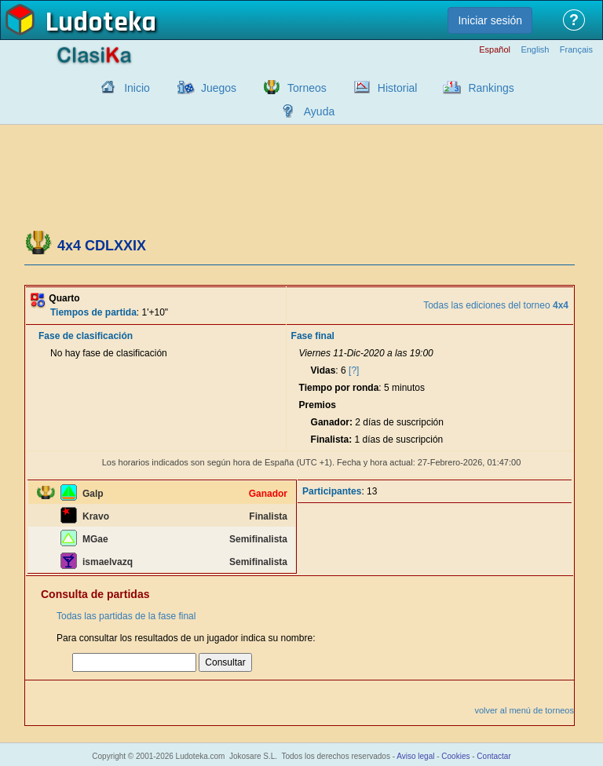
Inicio (137, 88)
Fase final (312, 335)
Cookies (455, 756)
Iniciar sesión (490, 20)
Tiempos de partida (93, 312)
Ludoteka (101, 23)
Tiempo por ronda (339, 387)
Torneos (307, 88)
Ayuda (319, 111)
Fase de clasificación (85, 335)
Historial (398, 88)
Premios (317, 404)
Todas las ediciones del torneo (495, 305)
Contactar (493, 756)
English (535, 50)
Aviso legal (415, 756)
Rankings (490, 88)
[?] (354, 370)
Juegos (218, 88)
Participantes (331, 491)
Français (576, 50)
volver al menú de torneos (524, 710)
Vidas (323, 370)
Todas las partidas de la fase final (126, 616)
